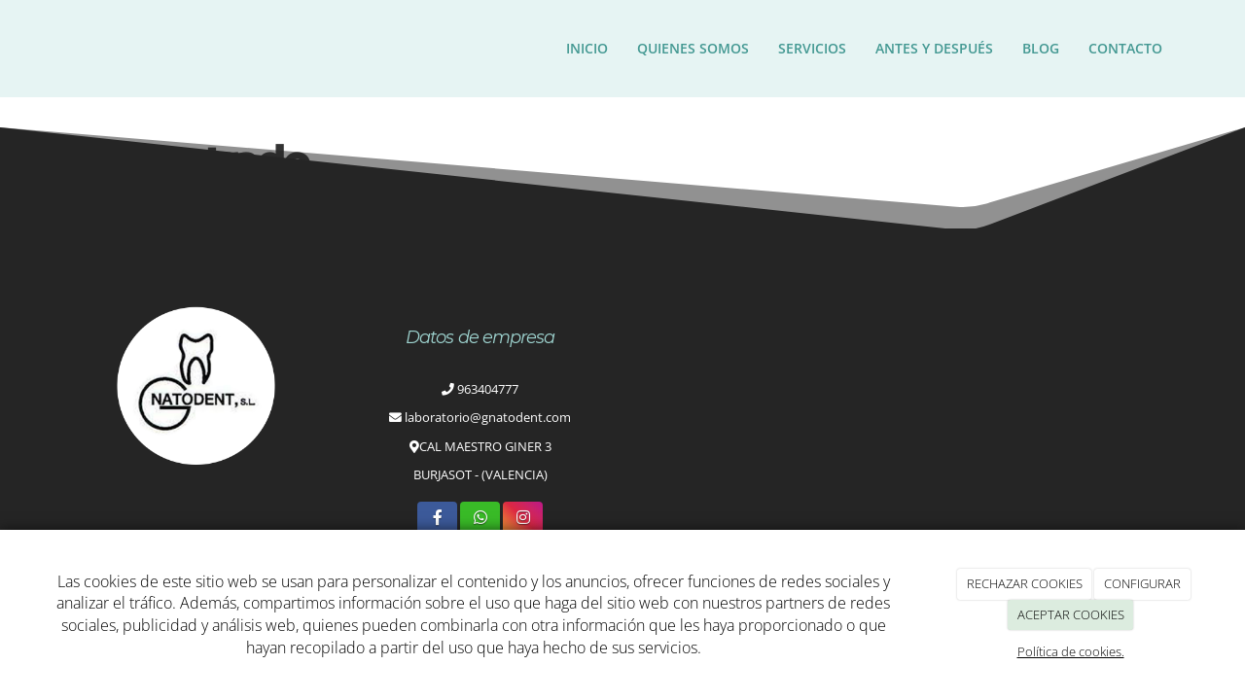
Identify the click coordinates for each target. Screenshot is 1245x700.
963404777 (487, 389)
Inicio (587, 48)
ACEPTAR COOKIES (1070, 614)
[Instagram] (523, 519)
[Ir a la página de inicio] (63, 48)
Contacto (1125, 48)
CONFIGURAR (1142, 583)
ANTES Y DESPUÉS (934, 48)
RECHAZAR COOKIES (1025, 583)
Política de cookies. (1070, 651)
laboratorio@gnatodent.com (488, 417)
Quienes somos (693, 48)
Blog (1040, 48)
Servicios (812, 48)
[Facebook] (437, 519)
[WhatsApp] (480, 519)
